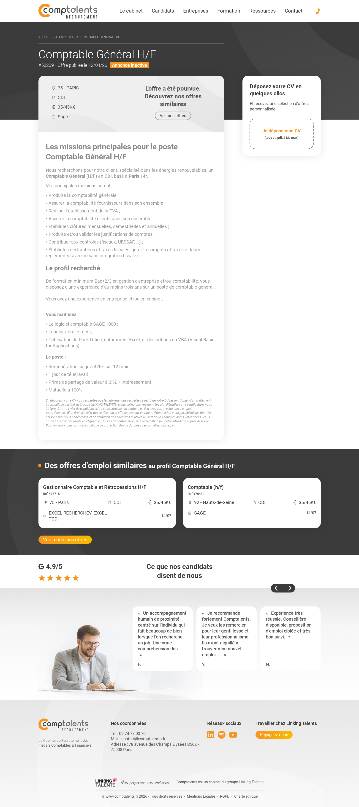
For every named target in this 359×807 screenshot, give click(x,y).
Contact (293, 11)
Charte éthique (246, 796)
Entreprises (195, 11)
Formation (228, 11)
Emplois (66, 37)
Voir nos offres (173, 115)
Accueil (44, 37)
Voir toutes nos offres (65, 539)
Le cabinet (131, 11)
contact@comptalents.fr (143, 738)
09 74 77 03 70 (132, 733)
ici (99, 421)
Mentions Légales (201, 796)
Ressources (262, 11)
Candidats (163, 11)
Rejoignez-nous (274, 734)
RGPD (225, 796)
